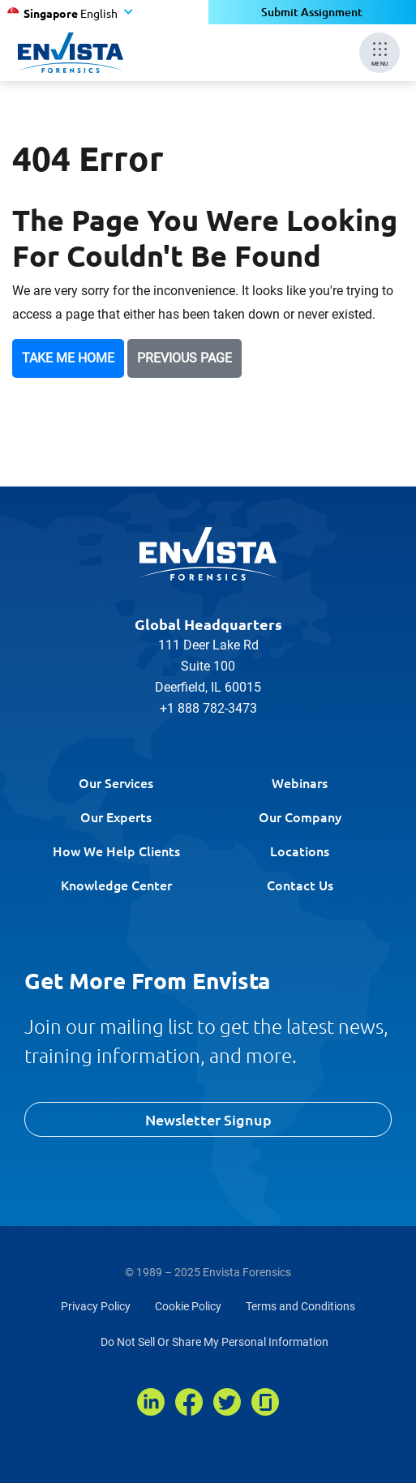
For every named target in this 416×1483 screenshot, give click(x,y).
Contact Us (300, 885)
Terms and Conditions (300, 1306)
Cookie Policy (188, 1306)
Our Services (116, 782)
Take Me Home (68, 358)
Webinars (300, 782)
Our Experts (116, 816)
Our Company (300, 816)
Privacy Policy (96, 1306)
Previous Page (184, 358)
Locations (299, 850)
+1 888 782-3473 (208, 708)
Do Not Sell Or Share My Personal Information (214, 1341)
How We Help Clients (116, 850)
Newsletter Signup (208, 1119)
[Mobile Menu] (379, 52)
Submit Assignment (311, 11)
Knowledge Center (116, 885)
